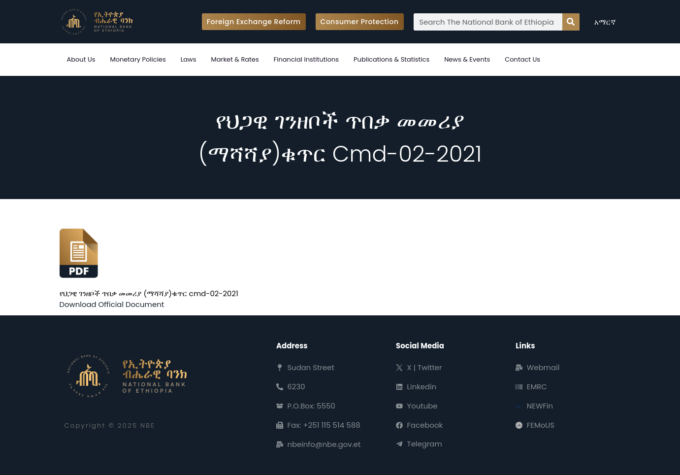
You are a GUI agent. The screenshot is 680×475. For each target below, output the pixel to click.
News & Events (467, 59)
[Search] (571, 22)
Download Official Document (112, 304)
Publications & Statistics (391, 59)
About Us (81, 59)
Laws (188, 59)
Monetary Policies (137, 59)
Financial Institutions (306, 59)
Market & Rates (235, 59)
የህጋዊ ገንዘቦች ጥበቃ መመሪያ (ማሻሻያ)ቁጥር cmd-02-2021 (149, 293)
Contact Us (522, 59)
